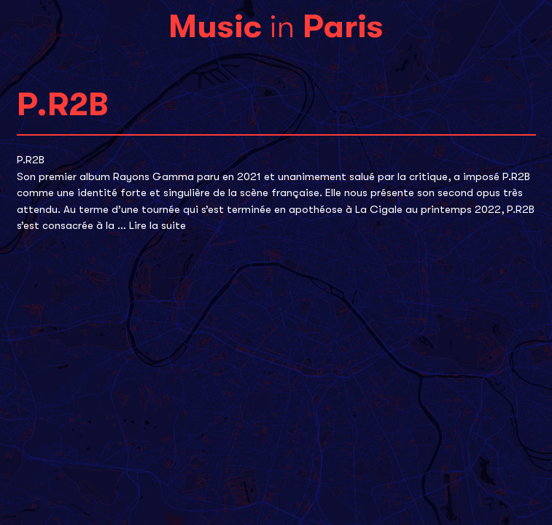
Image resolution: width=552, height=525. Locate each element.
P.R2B (30, 159)
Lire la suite (157, 225)
